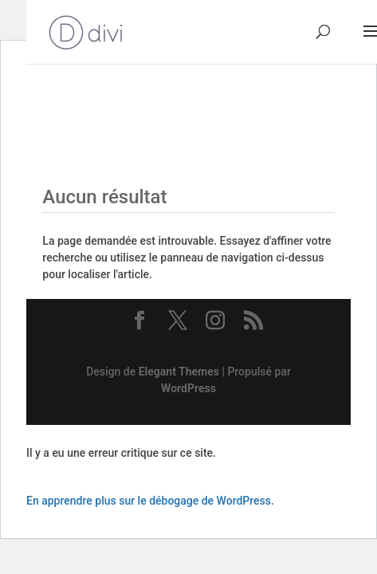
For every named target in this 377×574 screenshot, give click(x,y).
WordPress (188, 388)
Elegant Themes (179, 371)
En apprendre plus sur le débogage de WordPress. (150, 500)
